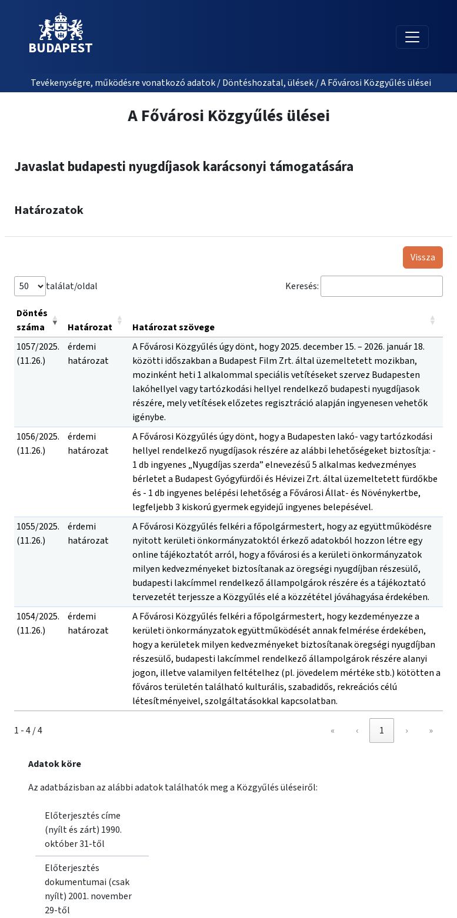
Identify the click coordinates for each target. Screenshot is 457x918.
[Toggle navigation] (412, 37)
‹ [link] (357, 730)
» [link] (431, 730)
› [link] (406, 730)
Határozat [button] (90, 327)
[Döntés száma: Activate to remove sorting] (39, 320)
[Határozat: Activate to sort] (97, 320)
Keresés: (302, 286)
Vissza (423, 257)
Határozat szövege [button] (173, 327)
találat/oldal (72, 286)
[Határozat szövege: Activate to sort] (286, 320)
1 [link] (381, 730)
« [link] (333, 730)
